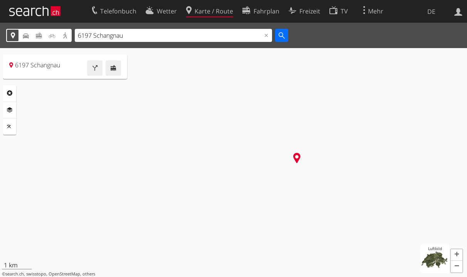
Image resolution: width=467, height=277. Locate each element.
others (88, 274)
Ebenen (9, 110)
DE (431, 11)
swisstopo (36, 274)
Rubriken (9, 93)
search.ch (14, 274)
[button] (456, 255)
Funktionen (9, 126)
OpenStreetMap (64, 274)
